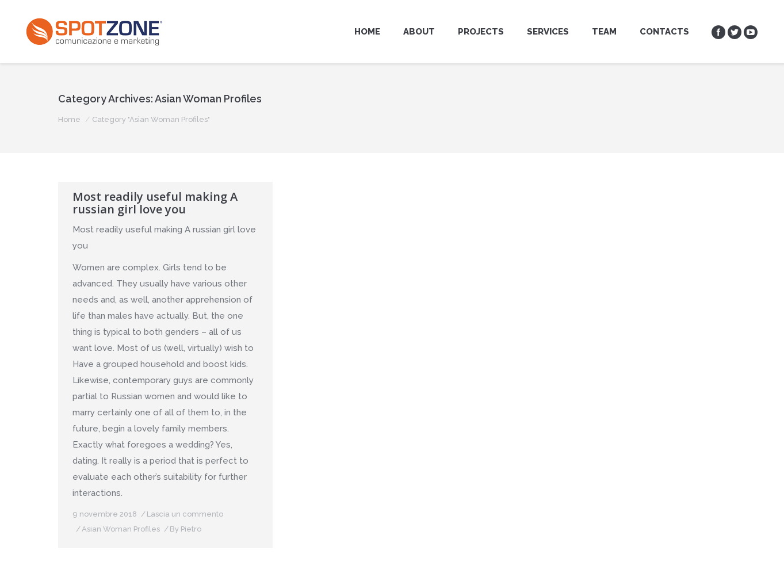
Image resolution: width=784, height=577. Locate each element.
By (185, 529)
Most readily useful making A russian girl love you (155, 203)
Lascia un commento (185, 514)
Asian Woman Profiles (121, 529)
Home (69, 119)
